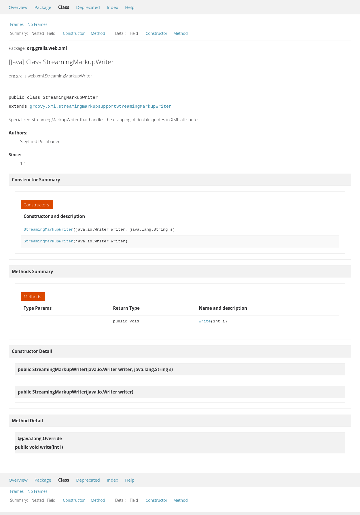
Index (112, 7)
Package (43, 7)
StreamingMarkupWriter (48, 229)
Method (98, 33)
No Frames (38, 24)
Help (129, 7)
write (205, 321)
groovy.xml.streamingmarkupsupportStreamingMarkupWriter (100, 106)
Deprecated (88, 7)
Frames (17, 24)
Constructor (74, 33)
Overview (18, 7)
